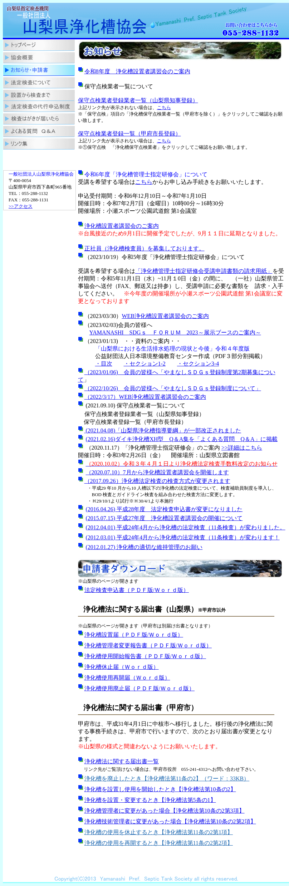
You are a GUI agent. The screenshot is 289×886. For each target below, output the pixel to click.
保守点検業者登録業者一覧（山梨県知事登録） (138, 100)
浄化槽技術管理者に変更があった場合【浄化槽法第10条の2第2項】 (170, 821)
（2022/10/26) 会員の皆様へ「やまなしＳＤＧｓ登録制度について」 (172, 388)
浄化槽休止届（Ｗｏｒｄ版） (121, 667)
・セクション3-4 (198, 364)
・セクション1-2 (145, 364)
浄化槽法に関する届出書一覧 (121, 761)
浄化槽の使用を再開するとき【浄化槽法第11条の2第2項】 (158, 843)
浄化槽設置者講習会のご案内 (121, 226)
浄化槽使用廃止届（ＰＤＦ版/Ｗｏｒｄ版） (139, 688)
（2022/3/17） (101, 397)
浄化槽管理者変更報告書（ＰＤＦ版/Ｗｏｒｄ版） (148, 645)
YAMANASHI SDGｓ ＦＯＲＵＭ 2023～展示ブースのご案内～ (175, 332)
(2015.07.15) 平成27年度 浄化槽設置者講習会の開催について (164, 518)
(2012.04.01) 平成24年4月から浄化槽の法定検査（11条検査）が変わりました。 (185, 527)
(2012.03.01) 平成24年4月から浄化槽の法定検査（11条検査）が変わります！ (183, 537)
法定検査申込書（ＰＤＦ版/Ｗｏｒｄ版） (136, 590)
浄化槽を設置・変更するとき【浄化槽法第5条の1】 (150, 800)
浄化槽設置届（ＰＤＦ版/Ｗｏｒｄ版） (133, 635)
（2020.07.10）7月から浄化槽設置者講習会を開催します (157, 472)
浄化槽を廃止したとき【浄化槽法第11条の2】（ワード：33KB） (167, 778)
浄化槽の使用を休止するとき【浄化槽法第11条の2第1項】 (158, 832)
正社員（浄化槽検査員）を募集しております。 (144, 248)
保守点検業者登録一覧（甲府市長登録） (129, 134)
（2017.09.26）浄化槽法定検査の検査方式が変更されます (157, 481)
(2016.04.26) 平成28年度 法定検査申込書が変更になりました (164, 509)
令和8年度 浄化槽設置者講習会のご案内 (137, 71)
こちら (164, 107)
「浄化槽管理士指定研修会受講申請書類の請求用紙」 (204, 271)
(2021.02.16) (101, 439)
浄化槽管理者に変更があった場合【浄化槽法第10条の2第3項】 (164, 811)
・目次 (103, 364)
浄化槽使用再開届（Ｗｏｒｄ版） (127, 678)
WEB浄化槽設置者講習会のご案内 (165, 316)
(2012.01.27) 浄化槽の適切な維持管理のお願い (144, 547)
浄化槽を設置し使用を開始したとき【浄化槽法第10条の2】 (160, 789)
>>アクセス (21, 206)
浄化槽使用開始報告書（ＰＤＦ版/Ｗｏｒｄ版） (145, 656)
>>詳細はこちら (241, 448)
